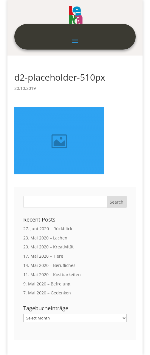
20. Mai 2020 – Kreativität (48, 247)
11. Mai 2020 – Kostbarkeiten (52, 274)
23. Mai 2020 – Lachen (45, 238)
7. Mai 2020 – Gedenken (47, 293)
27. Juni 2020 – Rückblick (47, 228)
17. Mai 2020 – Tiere (43, 256)
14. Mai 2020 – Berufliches (49, 265)
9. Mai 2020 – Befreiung (46, 284)
